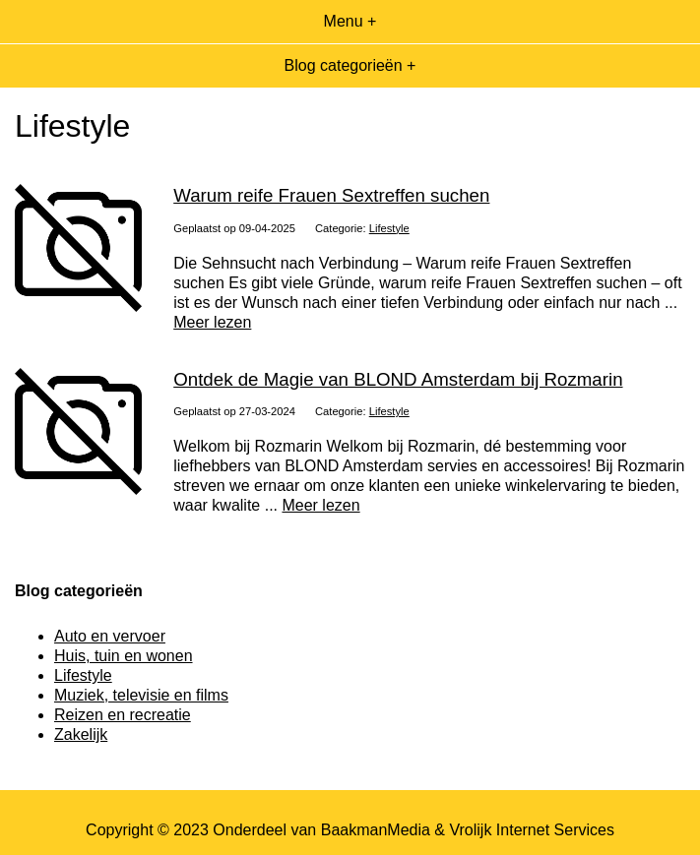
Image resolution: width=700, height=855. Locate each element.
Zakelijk (80, 734)
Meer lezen (212, 322)
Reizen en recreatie (122, 714)
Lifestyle (389, 228)
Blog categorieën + (350, 65)
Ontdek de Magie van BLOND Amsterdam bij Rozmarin (397, 379)
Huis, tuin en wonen (123, 655)
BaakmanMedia (375, 830)
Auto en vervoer (109, 636)
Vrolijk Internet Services (531, 830)
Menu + (350, 21)
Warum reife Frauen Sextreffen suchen (331, 195)
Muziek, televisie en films (141, 695)
